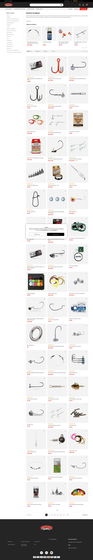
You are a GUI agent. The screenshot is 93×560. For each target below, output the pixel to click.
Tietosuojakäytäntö (11, 544)
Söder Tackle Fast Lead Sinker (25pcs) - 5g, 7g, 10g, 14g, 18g (35, 267)
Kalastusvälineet (9, 8)
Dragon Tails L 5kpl (73, 450)
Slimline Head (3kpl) (73, 372)
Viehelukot (15, 24)
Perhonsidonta (15, 44)
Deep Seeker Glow (72, 211)
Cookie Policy (54, 230)
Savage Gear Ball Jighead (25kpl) (54, 106)
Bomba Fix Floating (73, 185)
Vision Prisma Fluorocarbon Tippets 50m (77, 238)
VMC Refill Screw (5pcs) (74, 106)
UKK (35, 544)
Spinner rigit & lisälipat (11, 28)
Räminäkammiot (10, 46)
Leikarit (15, 26)
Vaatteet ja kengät (30, 8)
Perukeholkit (9, 40)
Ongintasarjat (15, 42)
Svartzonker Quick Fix (47, 42)
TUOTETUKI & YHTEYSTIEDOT (24, 545)
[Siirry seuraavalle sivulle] (85, 515)
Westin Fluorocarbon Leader (32, 478)
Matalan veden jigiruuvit (11, 30)
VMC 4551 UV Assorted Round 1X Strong (35, 157)
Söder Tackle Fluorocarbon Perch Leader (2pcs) (56, 240)
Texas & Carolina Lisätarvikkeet (13, 50)
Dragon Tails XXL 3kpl (52, 293)
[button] (79, 1)
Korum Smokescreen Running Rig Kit (55, 477)
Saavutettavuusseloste (25, 541)
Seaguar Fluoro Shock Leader (75, 318)
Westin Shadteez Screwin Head (75, 398)
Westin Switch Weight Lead (32, 185)
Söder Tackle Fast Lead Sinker (54, 504)
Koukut (15, 14)
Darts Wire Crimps (72, 425)
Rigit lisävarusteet (15, 34)
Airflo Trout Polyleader (73, 265)
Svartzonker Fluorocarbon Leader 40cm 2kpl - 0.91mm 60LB (32, 43)
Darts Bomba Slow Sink (31, 451)
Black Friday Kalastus (72, 547)
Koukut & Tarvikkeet (14, 13)
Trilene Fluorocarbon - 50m (53, 185)
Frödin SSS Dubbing (31, 293)
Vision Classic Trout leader (74, 131)
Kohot (15, 38)
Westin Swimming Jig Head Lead (75, 478)
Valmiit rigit (15, 36)
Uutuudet (70, 8)
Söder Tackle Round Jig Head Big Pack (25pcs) (34, 79)
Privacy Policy (44, 230)
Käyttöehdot (10, 541)
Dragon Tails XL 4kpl (31, 131)
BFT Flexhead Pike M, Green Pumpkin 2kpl (56, 451)
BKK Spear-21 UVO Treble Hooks (54, 78)
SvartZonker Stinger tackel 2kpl (54, 425)
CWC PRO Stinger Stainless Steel (54, 132)
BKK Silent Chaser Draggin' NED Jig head (56, 346)
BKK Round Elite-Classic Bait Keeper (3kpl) (77, 78)
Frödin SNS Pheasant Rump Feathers (76, 504)
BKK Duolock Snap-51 (31, 211)
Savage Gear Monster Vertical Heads (55, 266)
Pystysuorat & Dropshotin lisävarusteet (14, 52)
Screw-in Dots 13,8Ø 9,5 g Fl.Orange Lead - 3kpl (64, 43)
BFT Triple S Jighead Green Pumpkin (55, 158)
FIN (9, 1)
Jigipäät (15, 16)
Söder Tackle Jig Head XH (32, 398)
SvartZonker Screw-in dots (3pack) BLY (77, 293)
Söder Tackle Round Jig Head (75, 346)
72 (67, 514)
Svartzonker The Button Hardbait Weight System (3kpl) (56, 212)
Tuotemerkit (76, 8)
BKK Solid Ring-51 (30, 345)
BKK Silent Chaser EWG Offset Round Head (35, 372)
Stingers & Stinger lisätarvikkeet (15, 18)
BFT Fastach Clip (30, 239)
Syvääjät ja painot (15, 22)
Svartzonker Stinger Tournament (75, 158)
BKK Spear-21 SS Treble (31, 106)
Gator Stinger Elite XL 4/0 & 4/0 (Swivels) (80, 43)
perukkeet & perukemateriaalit (15, 20)
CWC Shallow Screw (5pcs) (53, 398)
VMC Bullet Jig (30, 424)
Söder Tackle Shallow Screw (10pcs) (34, 504)
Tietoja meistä (37, 541)
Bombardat (9, 48)
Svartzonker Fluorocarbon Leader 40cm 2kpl (57, 372)
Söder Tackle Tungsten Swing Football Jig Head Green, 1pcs (35, 319)
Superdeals (83, 8)
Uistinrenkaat (9, 32)
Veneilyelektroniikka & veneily (19, 8)
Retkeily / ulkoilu (39, 8)
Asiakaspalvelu (67, 1)
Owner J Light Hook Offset (53, 319)
